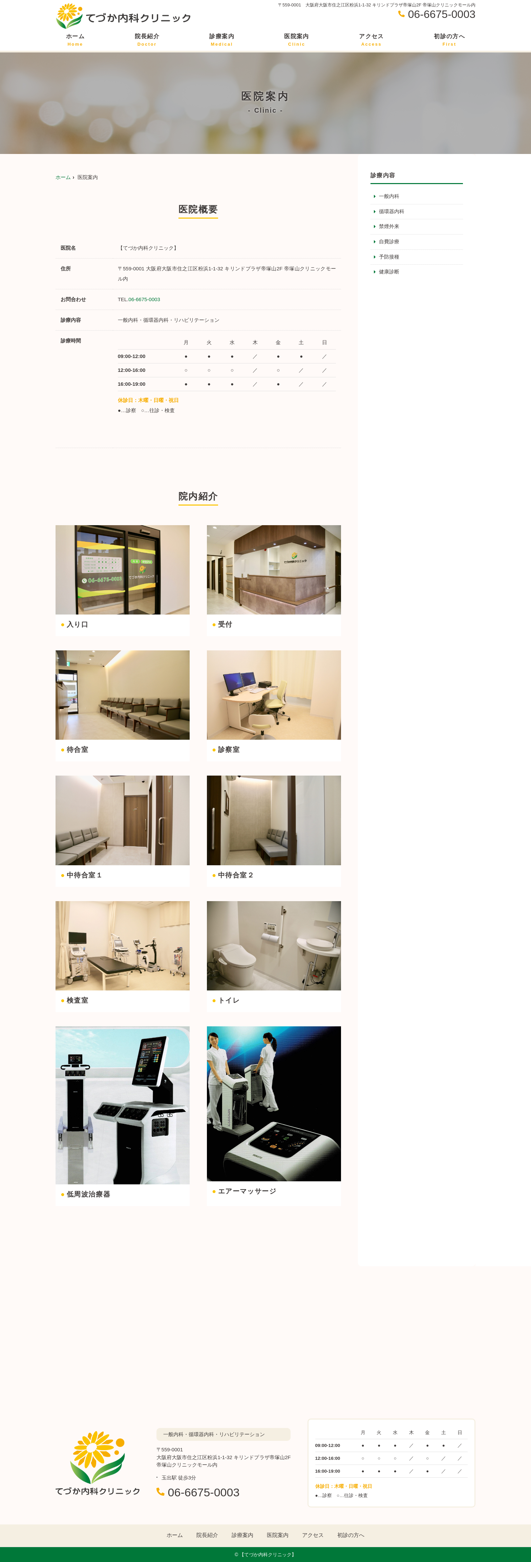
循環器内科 (391, 212)
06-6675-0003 (144, 299)
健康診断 (389, 272)
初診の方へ (449, 40)
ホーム (75, 40)
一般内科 (389, 196)
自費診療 (389, 242)
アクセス (371, 40)
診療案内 (221, 40)
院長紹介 (147, 40)
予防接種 (389, 257)
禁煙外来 (389, 227)
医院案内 (296, 40)
